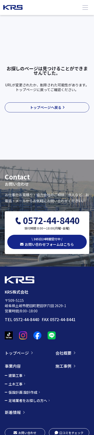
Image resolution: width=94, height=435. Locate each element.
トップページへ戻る (45, 107)
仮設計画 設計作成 (23, 392)
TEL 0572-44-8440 (22, 319)
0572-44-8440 (51, 220)
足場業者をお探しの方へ (28, 400)
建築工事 (16, 375)
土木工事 (16, 384)
